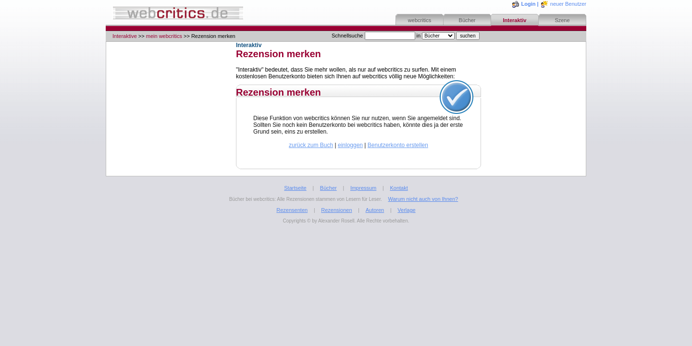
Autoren (375, 210)
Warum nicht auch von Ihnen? (423, 199)
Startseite (295, 188)
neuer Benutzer (568, 4)
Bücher (467, 20)
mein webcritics (164, 36)
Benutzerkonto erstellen (398, 145)
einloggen (350, 145)
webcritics (419, 20)
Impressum (363, 188)
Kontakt (399, 188)
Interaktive (124, 36)
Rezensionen (336, 210)
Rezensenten (292, 210)
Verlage (406, 210)
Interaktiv (515, 20)
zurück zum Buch (311, 145)
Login (528, 4)
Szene (562, 20)
